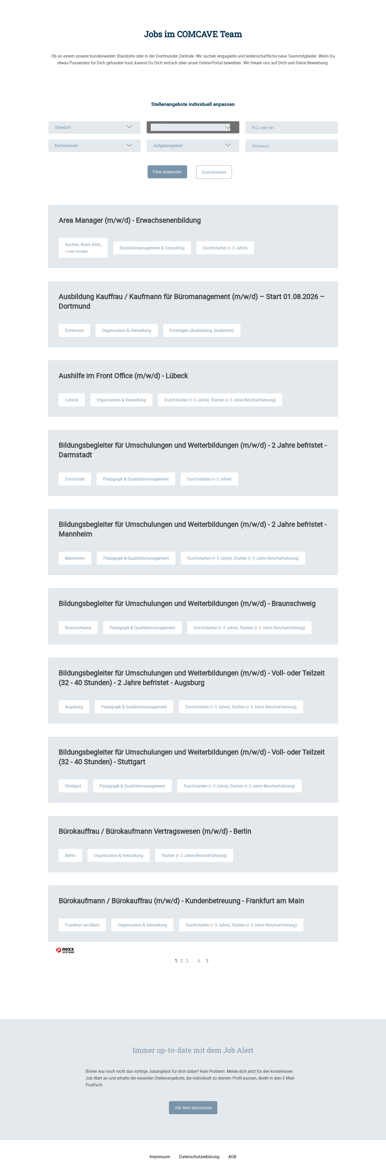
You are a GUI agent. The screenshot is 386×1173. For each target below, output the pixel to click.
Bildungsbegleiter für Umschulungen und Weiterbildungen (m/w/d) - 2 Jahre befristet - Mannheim (192, 529)
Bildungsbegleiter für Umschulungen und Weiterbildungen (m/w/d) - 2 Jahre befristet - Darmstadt (192, 449)
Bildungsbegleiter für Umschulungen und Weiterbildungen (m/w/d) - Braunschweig (187, 603)
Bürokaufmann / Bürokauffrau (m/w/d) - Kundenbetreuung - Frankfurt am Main (181, 900)
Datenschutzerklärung (199, 1156)
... (193, 960)
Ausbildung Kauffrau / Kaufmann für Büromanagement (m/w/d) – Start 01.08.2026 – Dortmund (192, 301)
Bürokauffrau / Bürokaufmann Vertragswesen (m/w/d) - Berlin (155, 831)
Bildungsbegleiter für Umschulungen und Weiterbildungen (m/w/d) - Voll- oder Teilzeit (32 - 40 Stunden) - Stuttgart (192, 756)
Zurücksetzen (214, 172)
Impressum (160, 1156)
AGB (232, 1156)
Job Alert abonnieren (193, 1108)
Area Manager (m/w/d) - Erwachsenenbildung (130, 220)
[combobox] (193, 127)
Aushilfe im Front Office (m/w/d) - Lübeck (123, 375)
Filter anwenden (167, 172)
